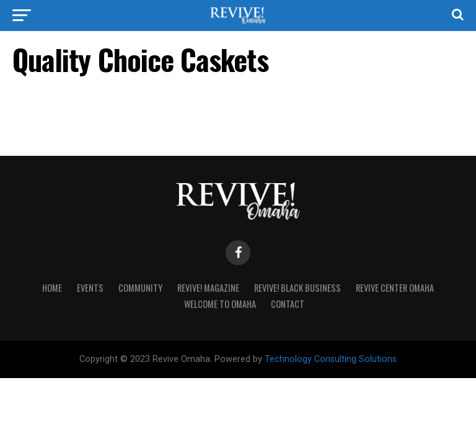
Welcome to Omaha (220, 303)
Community (140, 287)
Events (90, 287)
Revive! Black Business (297, 287)
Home (52, 287)
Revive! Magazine (208, 287)
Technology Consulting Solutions (331, 359)
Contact (287, 303)
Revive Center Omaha (395, 287)
